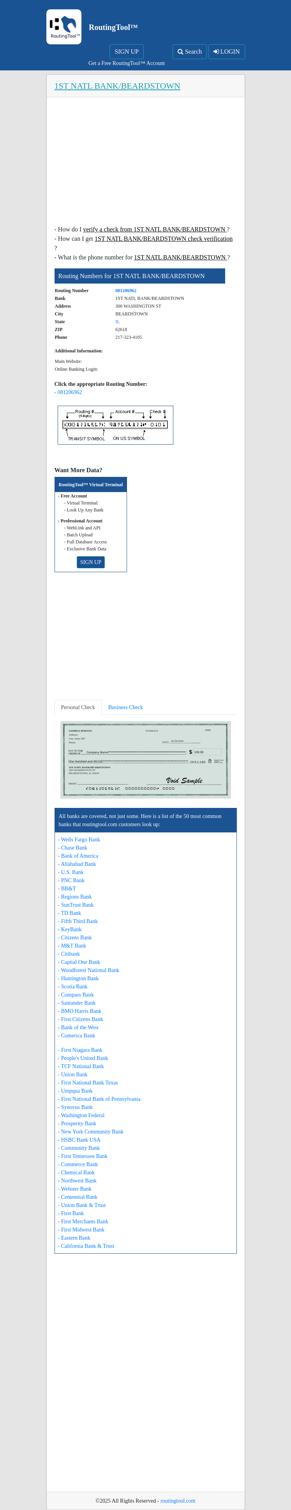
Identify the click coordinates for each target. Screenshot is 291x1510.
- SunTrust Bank (76, 905)
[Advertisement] (146, 163)
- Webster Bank (75, 1189)
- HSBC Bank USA (79, 1140)
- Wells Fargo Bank (79, 840)
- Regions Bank (75, 897)
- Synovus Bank (75, 1107)
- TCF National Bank (81, 1066)
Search (190, 51)
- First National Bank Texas (88, 1083)
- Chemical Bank (76, 1172)
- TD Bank (69, 913)
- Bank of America (78, 856)
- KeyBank (70, 929)
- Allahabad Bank (77, 864)
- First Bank (71, 1213)
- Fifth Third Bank (78, 921)
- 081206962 (68, 392)
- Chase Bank (72, 848)
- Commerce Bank (78, 1164)
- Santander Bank (77, 1003)
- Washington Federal (81, 1115)
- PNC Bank (71, 880)
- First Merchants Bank (83, 1221)
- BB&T (67, 889)
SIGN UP (127, 51)
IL (117, 321)
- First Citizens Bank (80, 1019)
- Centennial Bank (78, 1197)
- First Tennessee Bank (83, 1156)
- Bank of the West (78, 1027)
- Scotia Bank (73, 987)
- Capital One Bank (79, 962)
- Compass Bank (76, 995)
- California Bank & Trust (86, 1246)
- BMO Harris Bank (80, 1011)
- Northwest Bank (77, 1181)
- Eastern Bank (74, 1238)
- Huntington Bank (78, 978)
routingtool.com (178, 1501)
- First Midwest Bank (81, 1230)
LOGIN (226, 51)
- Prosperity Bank (77, 1123)
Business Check (125, 707)
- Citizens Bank (75, 938)
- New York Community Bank (90, 1132)
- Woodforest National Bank (89, 970)
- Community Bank (79, 1148)
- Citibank (69, 954)
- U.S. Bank (71, 872)
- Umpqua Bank (75, 1091)
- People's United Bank (83, 1058)
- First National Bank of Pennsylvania (99, 1099)
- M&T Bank (72, 946)
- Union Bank (73, 1074)
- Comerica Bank (76, 1036)
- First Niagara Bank (80, 1050)
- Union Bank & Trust (82, 1205)
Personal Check (78, 707)
